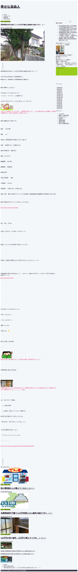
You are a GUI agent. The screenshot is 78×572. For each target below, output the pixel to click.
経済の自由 (62, 121)
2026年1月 (59, 92)
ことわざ (61, 113)
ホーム (5, 14)
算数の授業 (62, 120)
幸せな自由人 (10, 6)
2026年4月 (59, 87)
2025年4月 (59, 106)
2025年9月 (59, 98)
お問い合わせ (7, 18)
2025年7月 (59, 102)
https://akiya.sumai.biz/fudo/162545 (9, 207)
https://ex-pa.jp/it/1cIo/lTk (7, 278)
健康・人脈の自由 (64, 115)
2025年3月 (59, 108)
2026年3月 (59, 89)
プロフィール (7, 15)
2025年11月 (60, 95)
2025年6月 (59, 103)
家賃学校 (6, 17)
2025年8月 (59, 100)
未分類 (61, 118)
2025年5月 (59, 105)
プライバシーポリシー (7, 570)
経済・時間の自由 (5, 21)
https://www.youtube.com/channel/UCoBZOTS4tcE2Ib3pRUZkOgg (17, 446)
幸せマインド (62, 117)
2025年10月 (60, 97)
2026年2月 (59, 90)
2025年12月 (60, 94)
